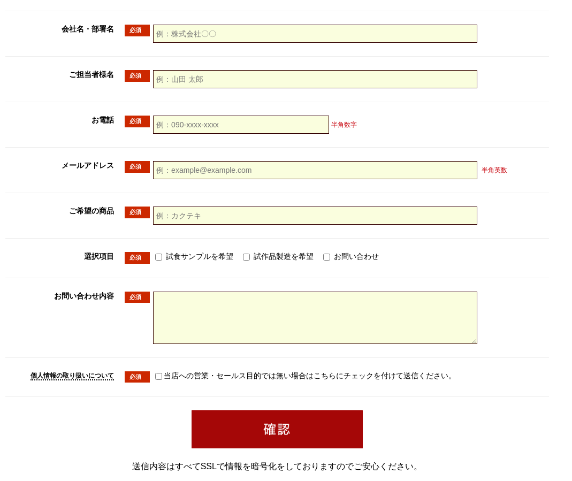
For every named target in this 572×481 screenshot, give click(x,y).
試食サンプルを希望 (194, 256)
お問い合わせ (351, 256)
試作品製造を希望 (278, 256)
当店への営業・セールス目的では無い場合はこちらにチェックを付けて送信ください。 (337, 375)
